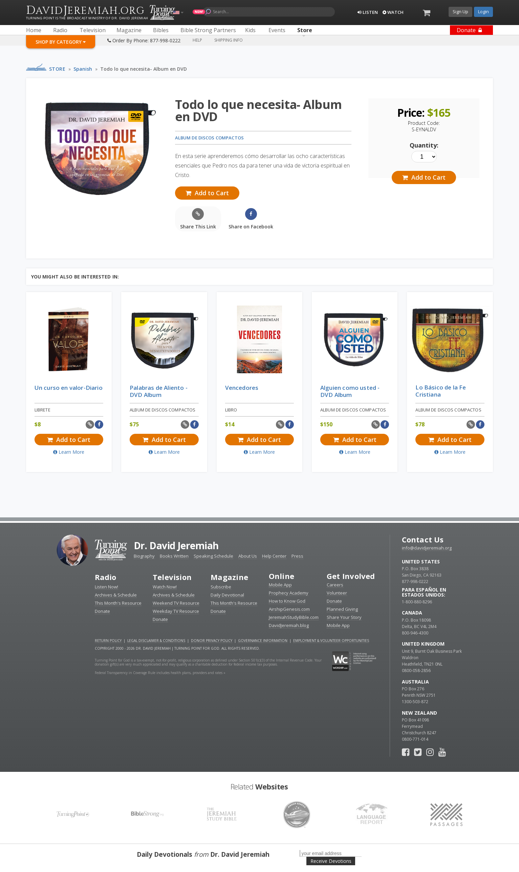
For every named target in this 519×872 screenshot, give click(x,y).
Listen (368, 12)
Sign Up (460, 11)
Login (483, 11)
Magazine (229, 577)
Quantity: (424, 145)
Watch (393, 12)
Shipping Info (228, 40)
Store (57, 69)
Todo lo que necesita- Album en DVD (143, 69)
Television (172, 577)
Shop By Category (61, 42)
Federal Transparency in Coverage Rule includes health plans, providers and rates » (160, 672)
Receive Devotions (330, 861)
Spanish (82, 69)
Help (197, 40)
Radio (105, 577)
